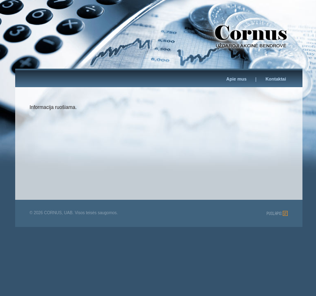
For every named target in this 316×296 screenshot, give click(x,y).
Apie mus (236, 78)
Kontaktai (276, 78)
